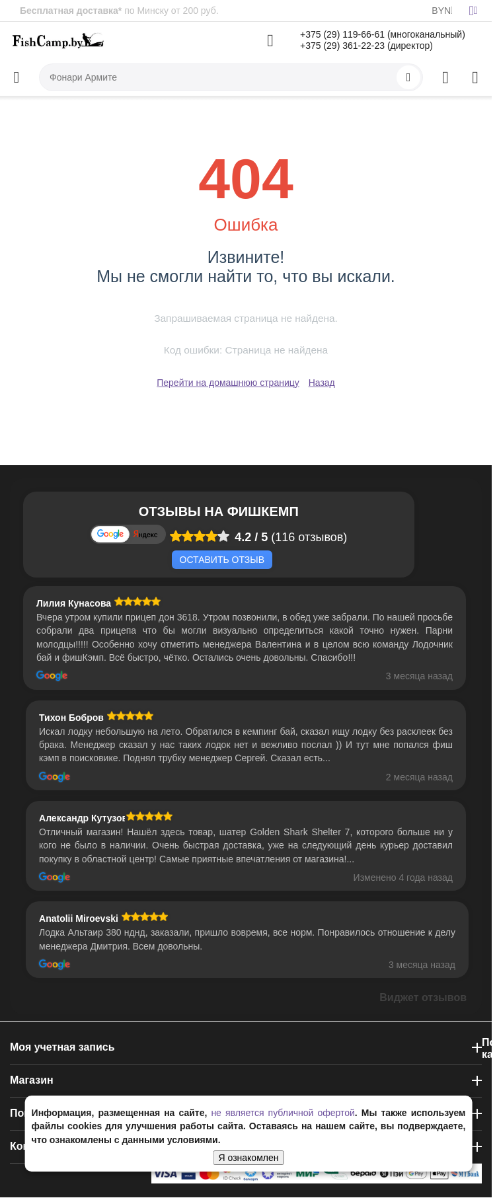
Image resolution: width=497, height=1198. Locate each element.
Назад (322, 382)
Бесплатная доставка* (71, 10)
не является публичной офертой (282, 1112)
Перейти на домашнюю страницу (228, 382)
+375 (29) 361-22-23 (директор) (366, 45)
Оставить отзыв (222, 559)
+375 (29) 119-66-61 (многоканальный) (382, 34)
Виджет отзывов (423, 997)
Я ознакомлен (249, 1157)
